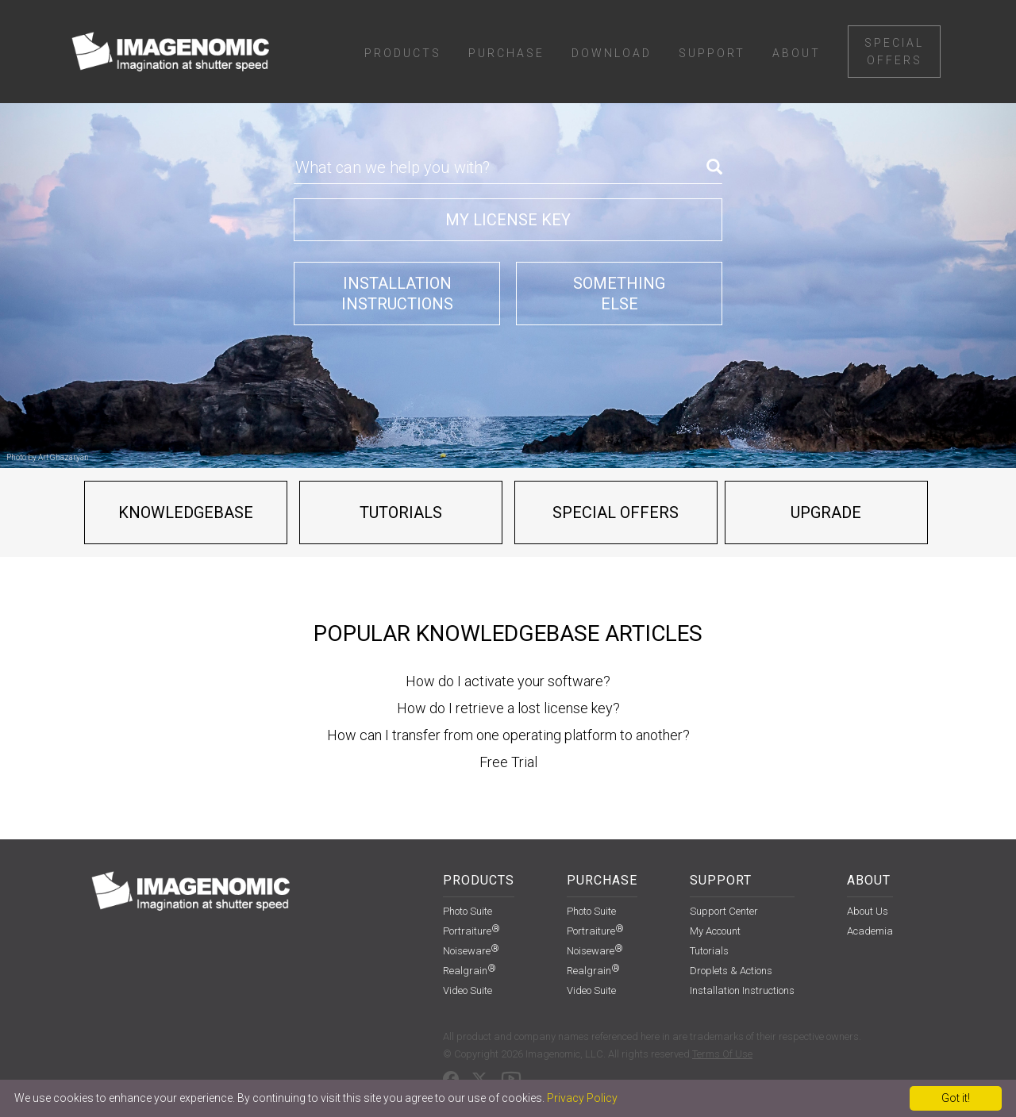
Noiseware (471, 951)
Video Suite (467, 990)
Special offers (615, 512)
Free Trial (508, 762)
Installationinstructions (397, 293)
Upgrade (826, 512)
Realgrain (469, 971)
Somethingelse (619, 293)
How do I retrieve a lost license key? (508, 708)
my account (715, 931)
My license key (508, 219)
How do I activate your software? (508, 681)
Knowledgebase (185, 512)
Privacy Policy (582, 1098)
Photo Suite (467, 911)
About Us (867, 911)
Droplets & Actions (731, 971)
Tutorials (401, 512)
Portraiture (471, 931)
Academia (870, 931)
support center (724, 911)
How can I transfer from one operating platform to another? (508, 735)
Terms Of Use (722, 1054)
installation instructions (742, 990)
